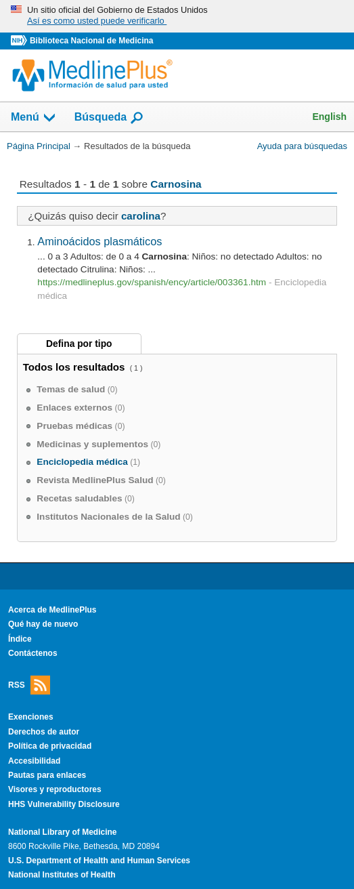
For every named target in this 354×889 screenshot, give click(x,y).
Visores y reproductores (55, 789)
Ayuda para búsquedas (302, 146)
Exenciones (30, 717)
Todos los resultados (75, 367)
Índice (20, 639)
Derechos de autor (43, 732)
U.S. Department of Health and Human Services (99, 860)
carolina (140, 216)
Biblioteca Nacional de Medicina (91, 40)
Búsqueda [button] (109, 117)
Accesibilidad (34, 761)
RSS (29, 685)
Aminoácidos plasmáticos (99, 241)
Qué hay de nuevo (43, 624)
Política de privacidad (49, 746)
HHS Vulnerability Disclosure (64, 804)
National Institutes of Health (61, 875)
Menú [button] (34, 117)
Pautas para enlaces (47, 775)
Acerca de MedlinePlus (52, 610)
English (329, 116)
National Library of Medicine (62, 832)
